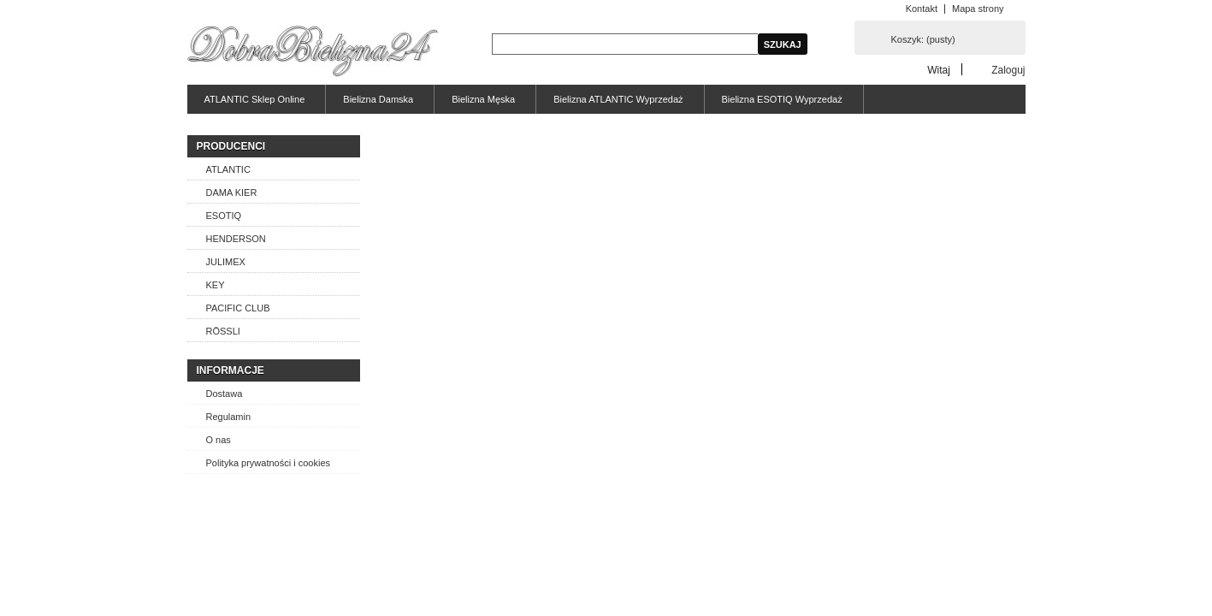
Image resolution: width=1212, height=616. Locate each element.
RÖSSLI (223, 331)
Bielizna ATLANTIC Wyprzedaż (618, 99)
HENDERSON (236, 239)
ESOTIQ (224, 215)
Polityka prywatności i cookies (268, 463)
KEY (215, 285)
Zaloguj (1008, 69)
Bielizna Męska (483, 99)
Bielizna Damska (378, 99)
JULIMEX (225, 262)
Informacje (230, 370)
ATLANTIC (228, 169)
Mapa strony (978, 8)
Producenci (231, 146)
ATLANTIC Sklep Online (254, 99)
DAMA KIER (231, 192)
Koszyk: (923, 39)
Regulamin (228, 417)
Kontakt (921, 8)
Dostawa (224, 393)
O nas (218, 440)
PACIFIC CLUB (238, 308)
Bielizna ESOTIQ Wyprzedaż (782, 99)
